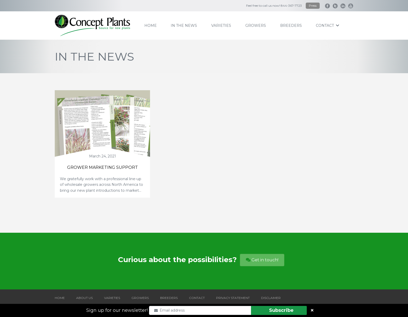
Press (313, 5)
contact (327, 25)
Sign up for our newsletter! (117, 310)
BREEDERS (169, 298)
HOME (60, 298)
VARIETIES (112, 298)
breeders (291, 25)
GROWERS (140, 298)
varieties (221, 25)
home (150, 25)
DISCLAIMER (271, 298)
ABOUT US (84, 298)
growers (255, 25)
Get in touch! (262, 259)
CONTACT (197, 298)
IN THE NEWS (184, 25)
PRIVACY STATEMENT (233, 298)
